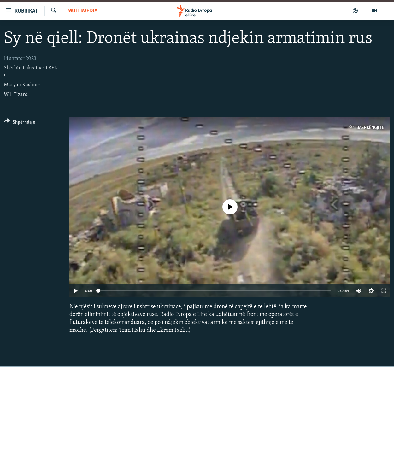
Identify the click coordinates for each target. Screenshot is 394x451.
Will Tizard (16, 94)
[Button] (19, 123)
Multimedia (82, 11)
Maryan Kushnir (22, 84)
